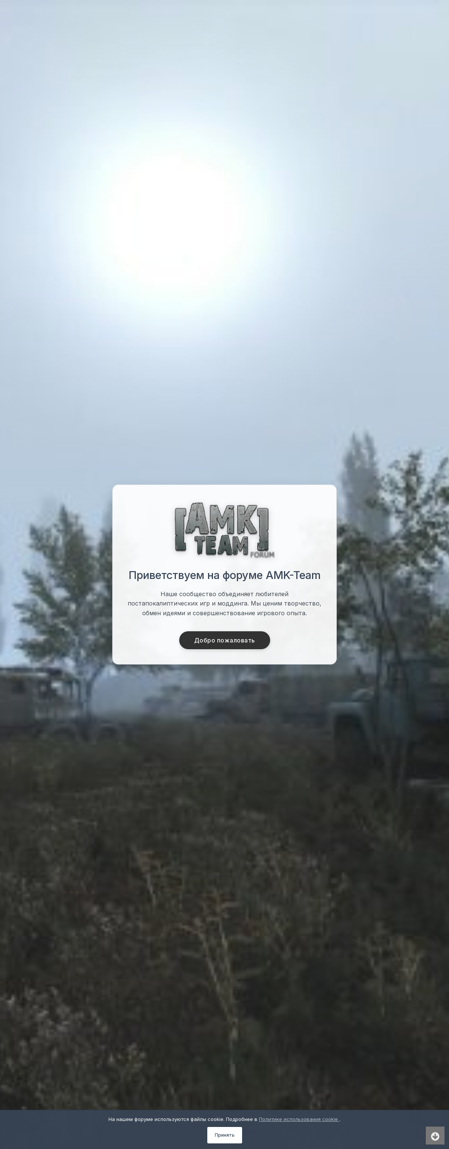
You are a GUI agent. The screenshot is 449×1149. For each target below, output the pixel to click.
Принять (225, 1135)
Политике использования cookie (299, 1119)
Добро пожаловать (224, 640)
